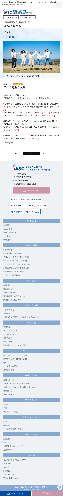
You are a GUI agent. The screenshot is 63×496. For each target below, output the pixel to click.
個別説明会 (7, 341)
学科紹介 (7, 285)
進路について (8, 379)
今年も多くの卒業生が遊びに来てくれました (21, 317)
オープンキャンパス (15, 493)
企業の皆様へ (8, 449)
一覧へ (31, 153)
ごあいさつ (7, 228)
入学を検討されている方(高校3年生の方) (19, 387)
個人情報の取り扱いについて (15, 459)
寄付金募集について (11, 478)
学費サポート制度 (10, 411)
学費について (8, 404)
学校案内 (7, 225)
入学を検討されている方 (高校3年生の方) (29, 205)
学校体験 (7, 327)
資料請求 (47, 493)
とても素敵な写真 (10, 366)
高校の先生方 (32, 211)
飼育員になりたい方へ (12, 299)
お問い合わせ (8, 474)
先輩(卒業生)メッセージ (13, 446)
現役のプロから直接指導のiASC (16, 268)
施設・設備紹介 (9, 232)
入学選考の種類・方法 (12, 428)
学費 (5, 408)
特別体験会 (7, 338)
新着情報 (7, 463)
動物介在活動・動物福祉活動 (15, 358)
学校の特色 (7, 249)
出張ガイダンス (10, 334)
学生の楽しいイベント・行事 (15, 355)
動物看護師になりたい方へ (14, 296)
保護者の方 (17, 211)
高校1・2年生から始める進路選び (26, 199)
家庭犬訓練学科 (9, 292)
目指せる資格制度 (11, 275)
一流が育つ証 (8, 309)
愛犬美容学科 (8, 288)
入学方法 (7, 421)
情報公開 (7, 239)
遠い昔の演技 (9, 369)
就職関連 (7, 438)
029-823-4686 (13, 25)
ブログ (6, 467)
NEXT (45, 153)
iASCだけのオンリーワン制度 (15, 260)
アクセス (6, 236)
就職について (8, 442)
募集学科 (7, 425)
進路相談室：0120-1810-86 (27, 183)
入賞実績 (7, 313)
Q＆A (5, 362)
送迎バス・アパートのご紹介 (15, 345)
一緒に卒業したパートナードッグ (18, 264)
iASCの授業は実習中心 (12, 253)
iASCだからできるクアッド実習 (16, 257)
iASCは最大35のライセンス (14, 271)
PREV (17, 153)
